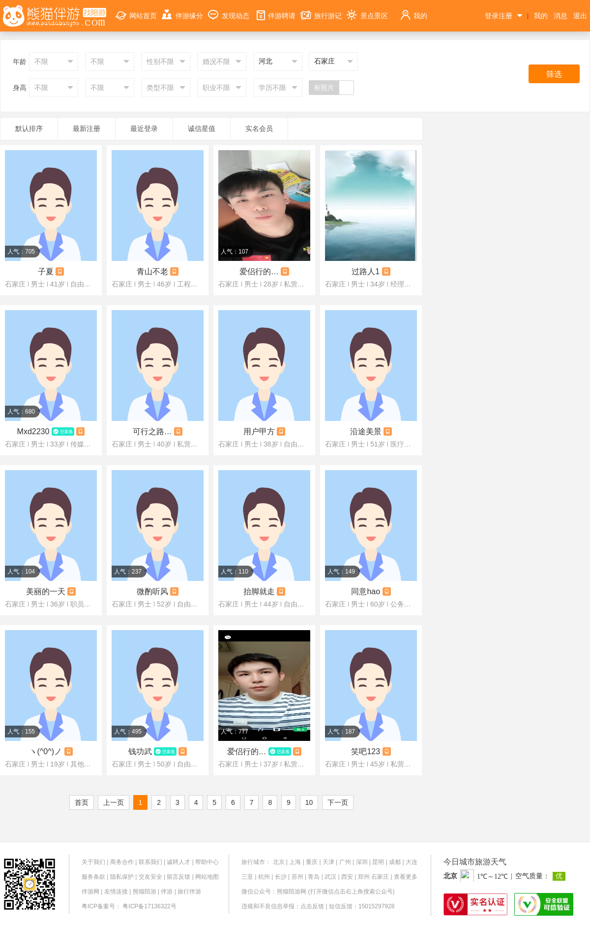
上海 (295, 862)
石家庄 (380, 876)
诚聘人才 (178, 862)
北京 (279, 862)
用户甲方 (259, 431)
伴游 (167, 891)
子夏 (46, 271)
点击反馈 (312, 906)
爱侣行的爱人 (246, 751)
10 (309, 802)
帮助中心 (207, 862)
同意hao (365, 591)
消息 (560, 16)
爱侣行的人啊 (259, 271)
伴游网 (90, 891)
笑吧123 (365, 751)
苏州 (297, 876)
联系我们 (150, 862)
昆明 (378, 862)
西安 (347, 876)
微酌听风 (152, 591)
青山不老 (152, 271)
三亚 (247, 876)
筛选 (554, 74)
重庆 (312, 862)
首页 (81, 802)
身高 (20, 88)
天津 (328, 862)
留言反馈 (178, 876)
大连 (411, 862)
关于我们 (93, 862)
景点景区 (367, 10)
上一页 (113, 802)
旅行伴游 (189, 891)
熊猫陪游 (144, 891)
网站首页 (136, 10)
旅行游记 (321, 10)
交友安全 (150, 876)
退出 (580, 16)
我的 (413, 10)
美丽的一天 (45, 591)
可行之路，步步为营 (152, 431)
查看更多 (405, 876)
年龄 (20, 61)
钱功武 (140, 751)
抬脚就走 (259, 591)
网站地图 (207, 876)
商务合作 (122, 862)
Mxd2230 (33, 431)
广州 (345, 862)
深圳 (362, 862)
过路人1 (366, 271)
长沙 (281, 876)
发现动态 (228, 10)
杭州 (264, 876)
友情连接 (116, 891)
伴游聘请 (274, 10)
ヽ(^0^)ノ (45, 751)
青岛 (314, 876)
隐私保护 (122, 876)
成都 (395, 862)
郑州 (364, 876)
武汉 (330, 876)
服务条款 (93, 876)
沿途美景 (366, 431)
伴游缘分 (182, 10)
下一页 (337, 802)
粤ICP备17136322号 (149, 906)
